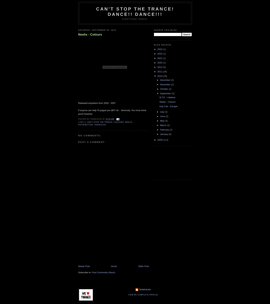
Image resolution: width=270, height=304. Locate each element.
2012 (160, 67)
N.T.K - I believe (167, 97)
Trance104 (145, 290)
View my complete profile (143, 295)
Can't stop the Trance (100, 122)
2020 (160, 62)
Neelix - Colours (90, 34)
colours (119, 122)
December (165, 80)
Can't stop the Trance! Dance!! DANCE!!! (135, 11)
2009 (160, 140)
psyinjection (85, 125)
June (163, 116)
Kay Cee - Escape (168, 106)
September (166, 93)
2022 (160, 53)
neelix (128, 122)
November (165, 84)
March (163, 125)
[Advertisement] (104, 240)
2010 (160, 76)
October (164, 89)
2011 (160, 71)
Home (114, 266)
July (162, 112)
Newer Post (84, 266)
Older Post (143, 266)
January (164, 134)
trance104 (100, 125)
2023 (160, 49)
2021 (160, 58)
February (165, 129)
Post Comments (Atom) (103, 272)
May (162, 121)
